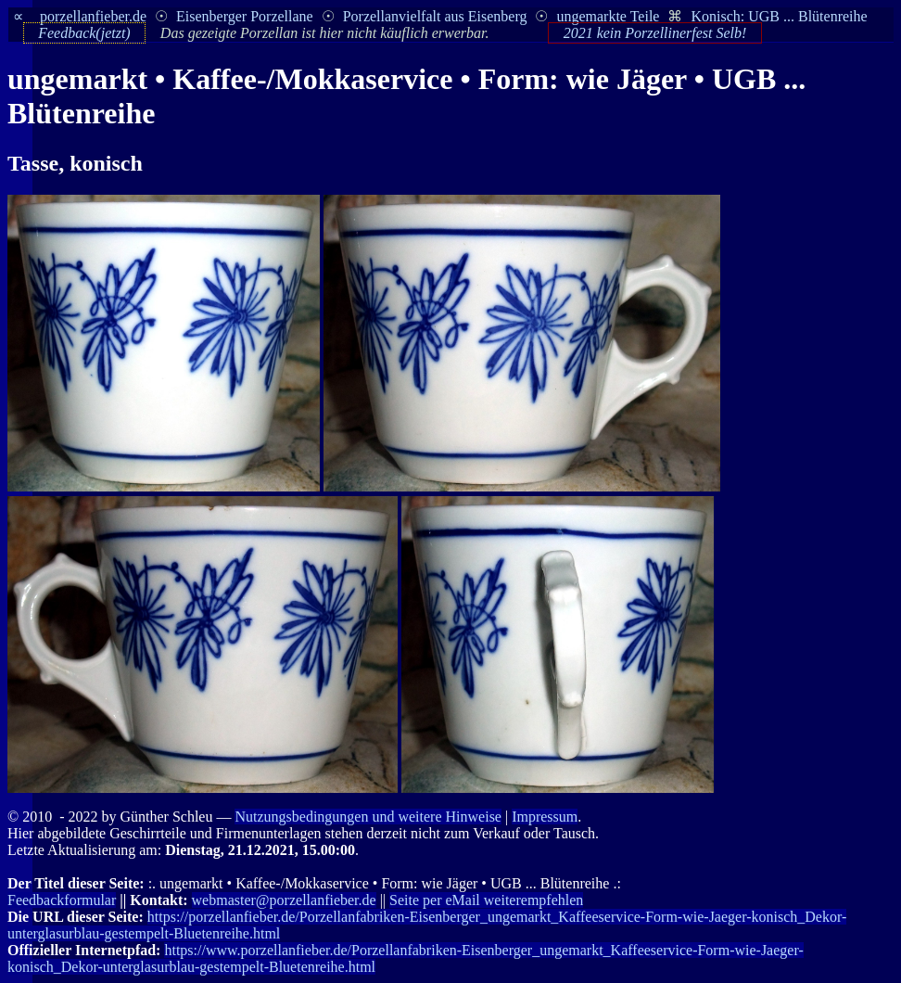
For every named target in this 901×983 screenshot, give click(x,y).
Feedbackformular (61, 900)
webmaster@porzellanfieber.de (284, 900)
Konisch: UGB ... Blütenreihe (779, 16)
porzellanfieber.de (93, 16)
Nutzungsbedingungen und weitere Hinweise (368, 816)
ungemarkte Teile (607, 16)
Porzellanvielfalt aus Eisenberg (435, 16)
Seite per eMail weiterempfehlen (486, 900)
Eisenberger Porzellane (244, 16)
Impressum (544, 816)
